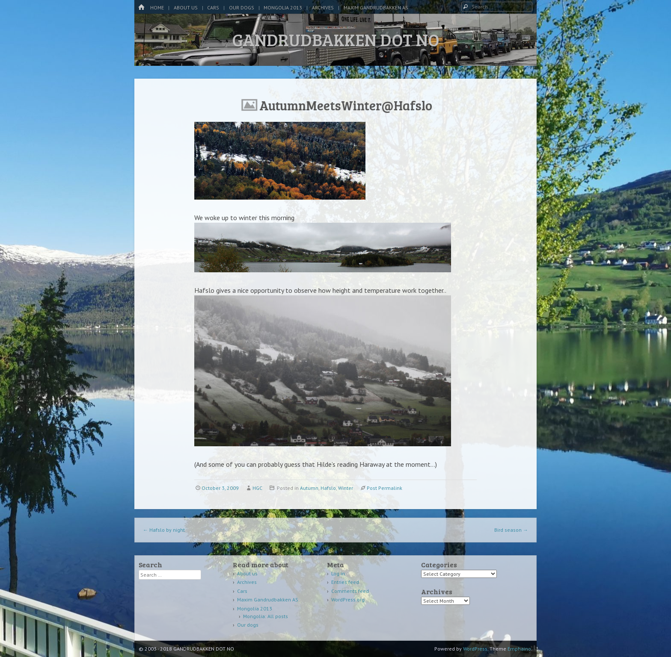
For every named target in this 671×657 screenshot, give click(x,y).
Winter (345, 488)
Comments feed (350, 591)
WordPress (475, 648)
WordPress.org (348, 599)
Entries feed (345, 582)
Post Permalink (384, 488)
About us (186, 7)
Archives (323, 7)
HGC (257, 488)
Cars (213, 7)
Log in (338, 573)
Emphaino (519, 648)
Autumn (309, 488)
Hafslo (328, 488)
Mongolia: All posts (265, 616)
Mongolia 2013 (283, 7)
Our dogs (241, 7)
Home (157, 7)
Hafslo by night (164, 530)
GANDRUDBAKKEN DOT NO (335, 39)
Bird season (511, 530)
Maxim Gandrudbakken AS (376, 7)
